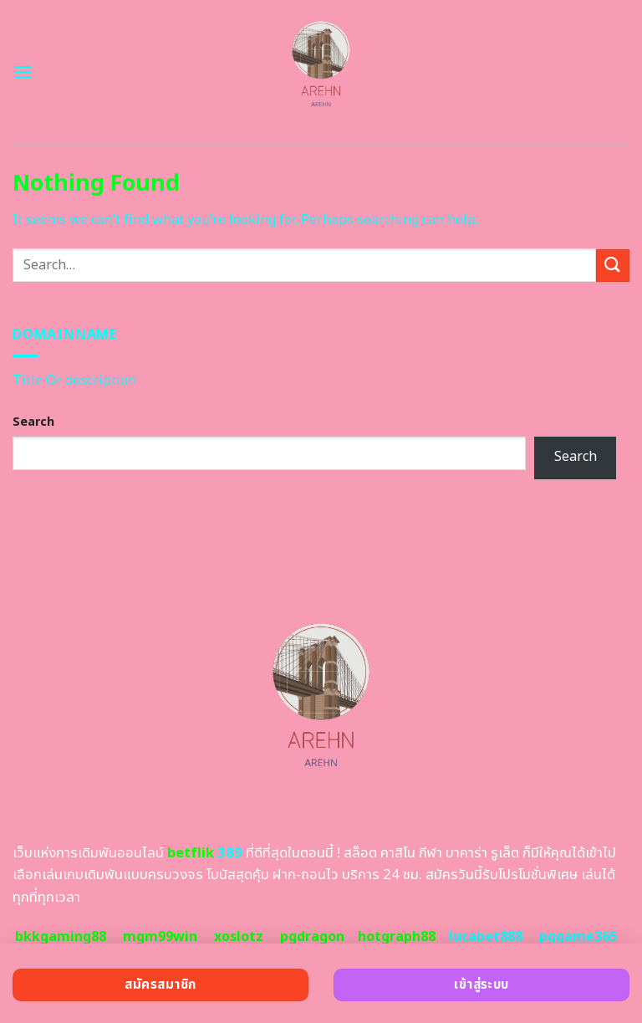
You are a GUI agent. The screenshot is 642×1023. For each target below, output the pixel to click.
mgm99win (160, 937)
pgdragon (312, 937)
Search (33, 422)
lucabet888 (485, 937)
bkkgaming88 (60, 937)
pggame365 (578, 937)
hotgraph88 (397, 937)
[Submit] (612, 265)
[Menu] (23, 71)
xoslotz (238, 937)
